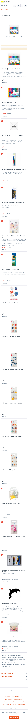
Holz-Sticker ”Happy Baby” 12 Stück (12, 403)
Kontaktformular (21, 704)
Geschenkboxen (6, 666)
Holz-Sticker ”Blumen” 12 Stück (11, 336)
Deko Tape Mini (6, 662)
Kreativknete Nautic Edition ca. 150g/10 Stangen (13, 570)
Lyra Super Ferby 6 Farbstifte (10, 269)
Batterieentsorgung (5, 701)
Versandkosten (5, 692)
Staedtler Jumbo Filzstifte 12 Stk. (14, 36)
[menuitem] (4, 5)
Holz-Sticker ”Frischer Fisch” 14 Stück (12, 369)
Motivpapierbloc (7, 664)
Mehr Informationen (14, 714)
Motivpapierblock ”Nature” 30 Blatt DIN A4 (13, 236)
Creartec (4, 657)
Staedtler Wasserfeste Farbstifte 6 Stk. (13, 202)
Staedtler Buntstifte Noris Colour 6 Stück (14, 169)
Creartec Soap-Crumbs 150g (10, 637)
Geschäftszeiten (15, 696)
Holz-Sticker (6, 655)
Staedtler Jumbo (13, 657)
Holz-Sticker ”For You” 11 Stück (11, 303)
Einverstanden (14, 717)
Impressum (4, 704)
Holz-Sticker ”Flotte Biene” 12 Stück (12, 436)
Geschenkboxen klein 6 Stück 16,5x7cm (13, 537)
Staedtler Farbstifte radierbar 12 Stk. (12, 136)
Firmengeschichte (12, 704)
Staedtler (12, 655)
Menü (4, 5)
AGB (21, 696)
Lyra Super (5, 661)
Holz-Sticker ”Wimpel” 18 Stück (11, 470)
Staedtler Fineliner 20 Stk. (9, 102)
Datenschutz (22, 701)
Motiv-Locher (21, 659)
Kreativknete (14, 662)
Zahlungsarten (15, 701)
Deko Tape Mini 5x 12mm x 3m (11, 503)
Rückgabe (14, 707)
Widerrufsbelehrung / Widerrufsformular (13, 699)
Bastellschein (7, 696)
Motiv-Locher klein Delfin (9, 603)
